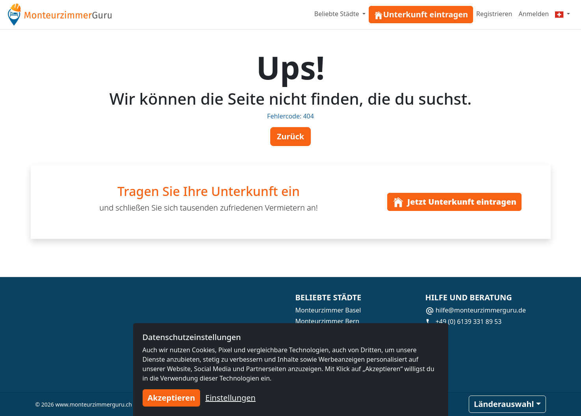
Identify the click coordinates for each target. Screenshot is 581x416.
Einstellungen (230, 397)
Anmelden (533, 13)
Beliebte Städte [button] (337, 13)
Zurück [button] (290, 136)
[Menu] (562, 14)
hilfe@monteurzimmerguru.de (475, 310)
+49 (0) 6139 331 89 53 (463, 321)
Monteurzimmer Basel (328, 310)
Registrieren (494, 13)
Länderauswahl (504, 404)
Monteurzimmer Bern (327, 321)
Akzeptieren (171, 397)
